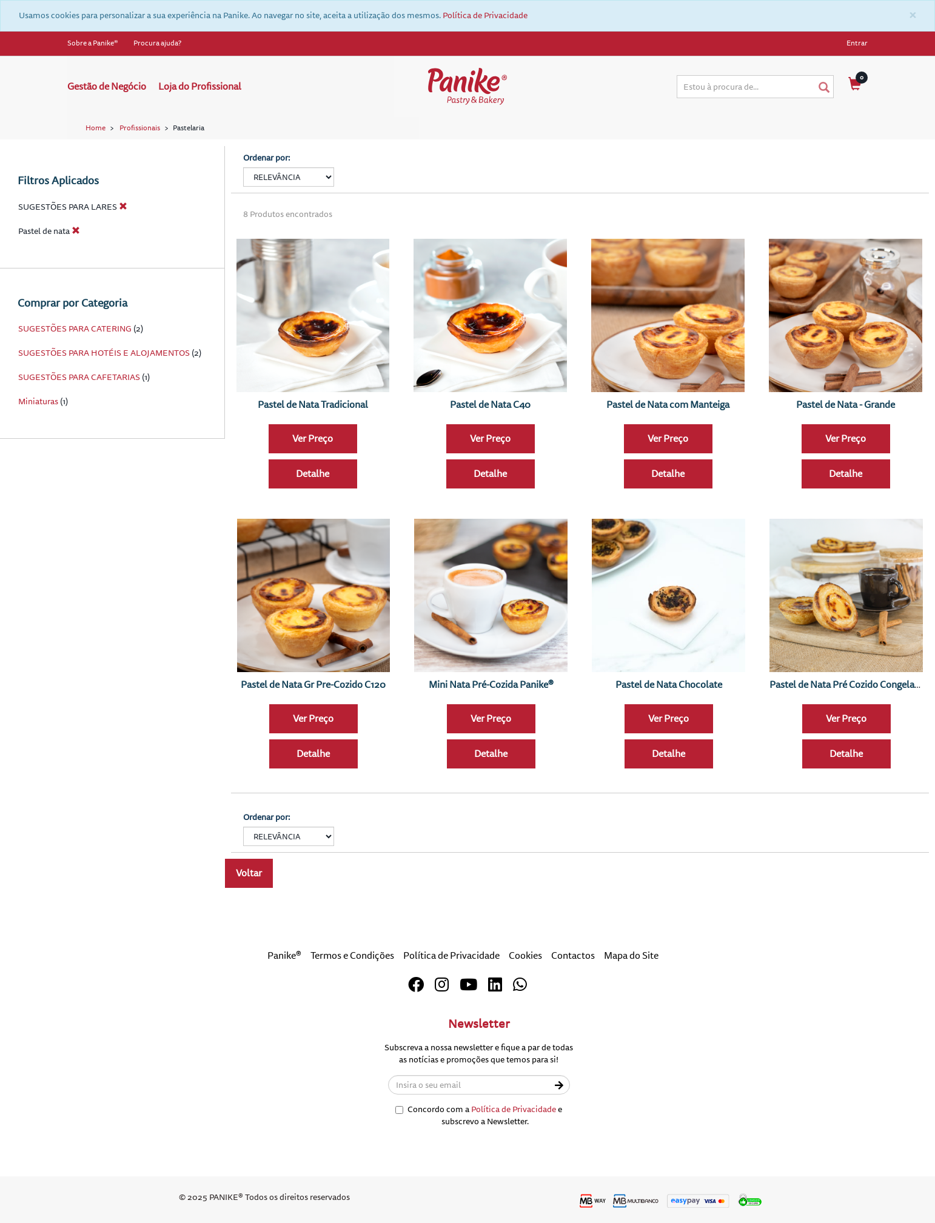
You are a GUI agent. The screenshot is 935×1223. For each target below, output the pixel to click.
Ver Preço (312, 438)
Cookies (525, 955)
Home (95, 128)
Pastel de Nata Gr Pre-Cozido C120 (313, 684)
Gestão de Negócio (106, 86)
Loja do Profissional (199, 86)
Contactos (573, 955)
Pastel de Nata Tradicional (313, 405)
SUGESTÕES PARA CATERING (75, 329)
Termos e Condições (352, 955)
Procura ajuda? (157, 43)
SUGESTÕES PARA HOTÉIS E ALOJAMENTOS (104, 353)
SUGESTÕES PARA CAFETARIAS (79, 377)
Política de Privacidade (485, 15)
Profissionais (139, 128)
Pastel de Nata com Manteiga (667, 405)
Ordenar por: (266, 158)
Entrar (857, 43)
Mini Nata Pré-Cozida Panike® (491, 684)
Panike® (284, 955)
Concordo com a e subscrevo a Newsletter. (478, 1115)
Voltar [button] (249, 873)
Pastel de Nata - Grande (845, 405)
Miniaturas (38, 401)
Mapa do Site (631, 955)
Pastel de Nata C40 (490, 405)
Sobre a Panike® (92, 43)
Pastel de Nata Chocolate (668, 684)
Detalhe (312, 474)
